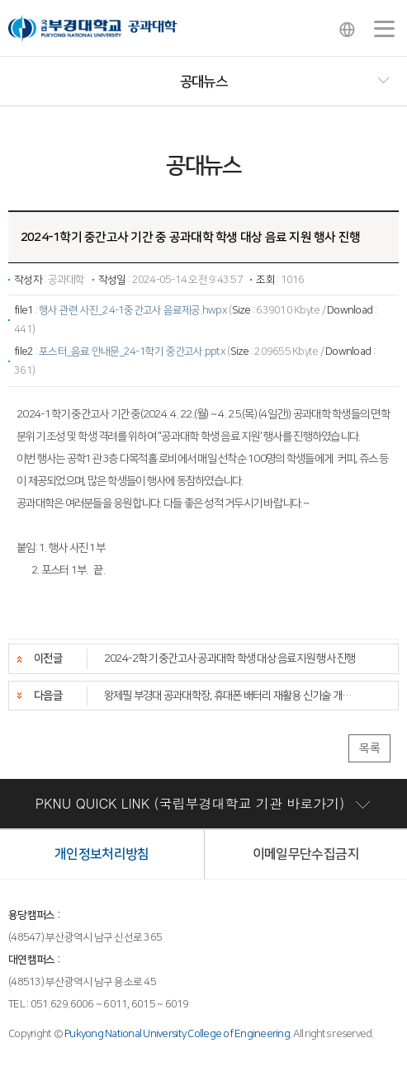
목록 (369, 748)
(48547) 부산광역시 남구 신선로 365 (85, 937)
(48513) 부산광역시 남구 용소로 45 (82, 982)
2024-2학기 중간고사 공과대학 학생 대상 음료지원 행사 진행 (230, 658)
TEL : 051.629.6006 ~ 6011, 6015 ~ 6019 (98, 1004)
